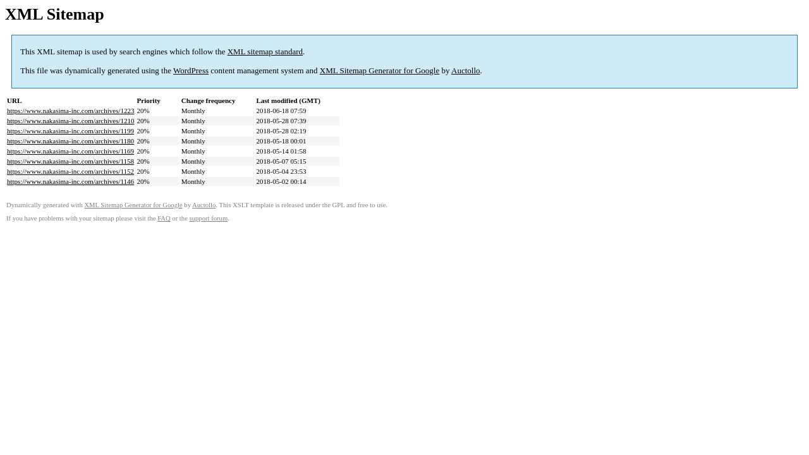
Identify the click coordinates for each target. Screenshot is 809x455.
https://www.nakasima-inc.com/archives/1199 (70, 131)
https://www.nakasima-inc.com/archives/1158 (70, 161)
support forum (209, 218)
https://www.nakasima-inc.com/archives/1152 (70, 171)
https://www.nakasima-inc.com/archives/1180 (70, 141)
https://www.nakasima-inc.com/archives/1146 (70, 181)
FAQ (164, 218)
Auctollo (465, 70)
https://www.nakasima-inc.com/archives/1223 (71, 110)
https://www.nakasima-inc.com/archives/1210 (71, 120)
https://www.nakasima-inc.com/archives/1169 (70, 151)
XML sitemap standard (265, 51)
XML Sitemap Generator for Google (379, 70)
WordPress (191, 70)
